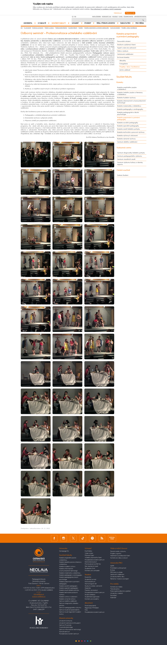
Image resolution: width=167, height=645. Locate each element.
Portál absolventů (90, 605)
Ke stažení (113, 595)
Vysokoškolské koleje (66, 627)
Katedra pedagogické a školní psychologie (128, 113)
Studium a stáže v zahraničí (93, 586)
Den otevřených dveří (91, 566)
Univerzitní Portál (140, 16)
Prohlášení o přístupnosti (118, 568)
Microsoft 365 (106, 16)
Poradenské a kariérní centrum (69, 634)
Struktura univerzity (37, 28)
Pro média (139, 23)
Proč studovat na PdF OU (93, 564)
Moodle (115, 16)
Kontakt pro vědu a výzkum (119, 558)
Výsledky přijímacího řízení (93, 557)
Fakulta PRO (126, 23)
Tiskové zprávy (115, 589)
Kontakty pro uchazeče (92, 570)
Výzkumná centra (124, 148)
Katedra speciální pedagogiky (128, 126)
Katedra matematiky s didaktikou (129, 106)
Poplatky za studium (91, 590)
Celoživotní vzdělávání (125, 54)
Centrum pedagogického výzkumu (129, 156)
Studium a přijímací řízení (126, 44)
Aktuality (122, 60)
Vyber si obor (89, 553)
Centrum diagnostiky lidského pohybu (131, 153)
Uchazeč (77, 23)
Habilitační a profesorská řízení (120, 555)
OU (22, 28)
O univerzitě (27, 28)
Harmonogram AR (90, 584)
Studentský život (90, 568)
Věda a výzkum (122, 51)
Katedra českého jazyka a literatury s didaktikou (130, 93)
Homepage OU (64, 551)
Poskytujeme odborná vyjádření (120, 591)
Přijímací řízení (89, 555)
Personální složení (123, 41)
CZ (72, 16)
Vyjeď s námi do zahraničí (126, 48)
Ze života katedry (115, 28)
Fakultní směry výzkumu (118, 551)
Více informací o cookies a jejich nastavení (105, 9)
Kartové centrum (64, 631)
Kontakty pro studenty (92, 599)
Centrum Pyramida (65, 625)
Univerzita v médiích (116, 593)
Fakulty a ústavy (49, 28)
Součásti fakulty (60, 23)
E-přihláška (88, 551)
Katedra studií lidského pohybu (128, 129)
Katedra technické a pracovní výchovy (130, 132)
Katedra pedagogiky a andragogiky (130, 109)
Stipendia (88, 588)
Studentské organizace (92, 597)
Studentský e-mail (90, 579)
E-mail (121, 16)
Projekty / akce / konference (129, 28)
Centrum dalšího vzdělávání (127, 142)
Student (89, 23)
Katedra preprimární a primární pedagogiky (96, 28)
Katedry (81, 28)
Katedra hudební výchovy (126, 97)
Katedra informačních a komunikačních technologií (131, 102)
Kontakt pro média (116, 587)
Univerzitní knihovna (65, 621)
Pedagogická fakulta (61, 28)
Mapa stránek (96, 16)
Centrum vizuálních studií (126, 159)
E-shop (112, 570)
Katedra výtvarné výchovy (126, 139)
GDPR (112, 566)
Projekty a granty (115, 553)
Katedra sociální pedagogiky (127, 122)
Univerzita (29, 23)
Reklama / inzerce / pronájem (119, 579)
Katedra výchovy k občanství (127, 135)
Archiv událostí (124, 70)
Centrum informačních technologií (70, 629)
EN (75, 16)
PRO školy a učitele (116, 572)
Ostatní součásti (123, 170)
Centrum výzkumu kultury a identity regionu (130, 163)
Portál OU (88, 577)
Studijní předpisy (90, 594)
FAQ (86, 610)
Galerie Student (122, 175)
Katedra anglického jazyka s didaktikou (127, 88)
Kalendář (113, 597)
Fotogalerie (123, 64)
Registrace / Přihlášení (92, 608)
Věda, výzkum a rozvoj (107, 23)
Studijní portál (128, 16)
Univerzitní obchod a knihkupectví (70, 623)
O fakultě (43, 23)
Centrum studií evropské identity (69, 610)
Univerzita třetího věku (117, 576)
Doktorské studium (91, 562)
